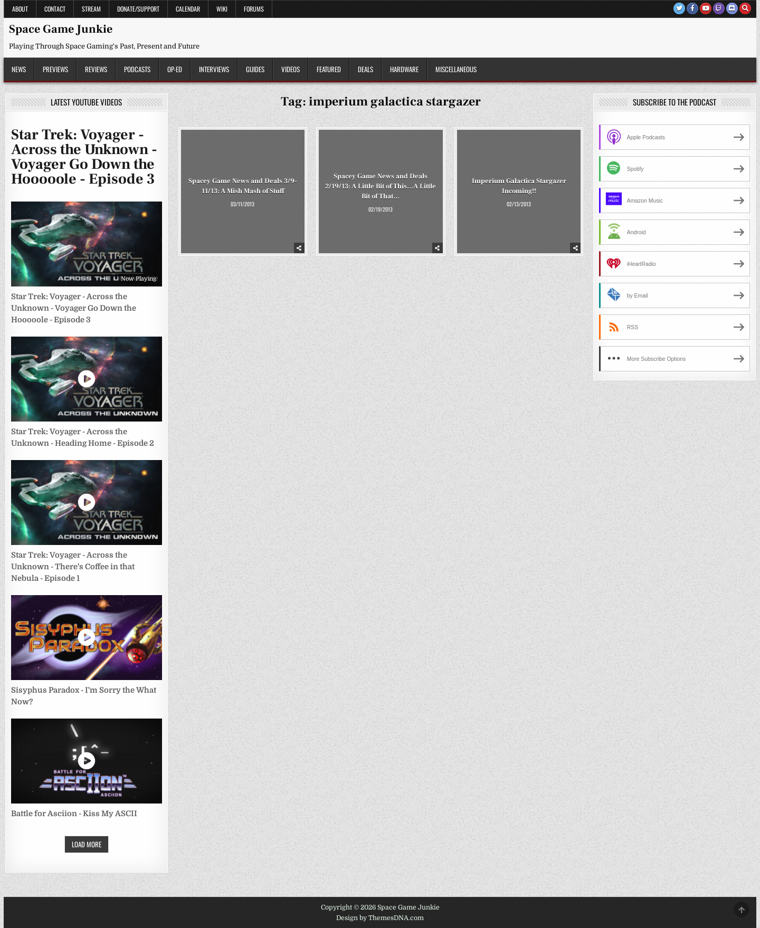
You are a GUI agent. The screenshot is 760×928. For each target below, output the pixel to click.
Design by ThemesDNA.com (380, 918)
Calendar (188, 8)
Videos (290, 69)
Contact (54, 8)
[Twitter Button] (679, 8)
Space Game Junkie (60, 29)
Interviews (214, 69)
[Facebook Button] (692, 8)
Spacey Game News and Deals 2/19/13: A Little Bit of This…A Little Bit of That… (380, 186)
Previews (55, 69)
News (19, 69)
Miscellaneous (456, 69)
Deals (365, 69)
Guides (255, 69)
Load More (86, 844)
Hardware (404, 69)
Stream (91, 8)
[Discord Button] (732, 8)
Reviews (96, 69)
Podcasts (137, 69)
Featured (329, 69)
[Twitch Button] (719, 8)
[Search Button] (745, 8)
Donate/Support (138, 8)
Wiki (221, 8)
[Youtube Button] (705, 8)
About (20, 8)
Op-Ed (174, 69)
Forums (254, 8)
